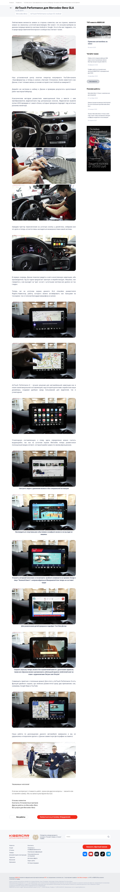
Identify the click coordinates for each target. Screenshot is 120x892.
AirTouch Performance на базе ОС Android (45, 14)
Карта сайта (31, 860)
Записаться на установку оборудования (55, 817)
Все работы (20, 817)
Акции (11, 848)
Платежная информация (35, 852)
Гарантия (12, 857)
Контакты (31, 845)
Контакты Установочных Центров (25, 803)
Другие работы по (19, 805)
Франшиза (12, 862)
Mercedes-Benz (21, 14)
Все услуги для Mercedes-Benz (23, 808)
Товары (11, 852)
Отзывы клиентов (19, 800)
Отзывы (11, 850)
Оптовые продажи (33, 863)
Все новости (93, 81)
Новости (11, 845)
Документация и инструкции (17, 855)
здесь (18, 879)
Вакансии (12, 859)
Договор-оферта (32, 858)
